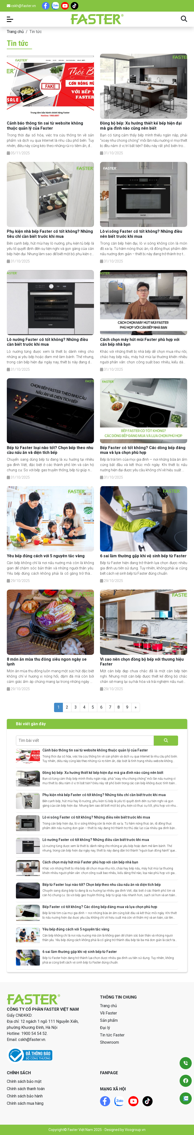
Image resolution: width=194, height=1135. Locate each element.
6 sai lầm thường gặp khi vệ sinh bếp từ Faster (143, 556)
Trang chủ (15, 31)
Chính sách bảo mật (24, 1081)
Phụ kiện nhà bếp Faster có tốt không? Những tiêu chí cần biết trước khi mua (50, 234)
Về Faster (108, 1013)
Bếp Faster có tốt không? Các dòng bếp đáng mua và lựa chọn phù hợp (142, 450)
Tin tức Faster (112, 1035)
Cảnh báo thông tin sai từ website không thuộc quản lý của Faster (45, 125)
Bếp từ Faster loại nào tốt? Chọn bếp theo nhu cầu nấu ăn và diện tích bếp (50, 450)
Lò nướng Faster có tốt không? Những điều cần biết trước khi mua (47, 342)
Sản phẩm (109, 1020)
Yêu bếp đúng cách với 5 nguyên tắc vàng (46, 556)
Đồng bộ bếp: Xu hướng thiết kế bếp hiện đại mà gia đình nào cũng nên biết (141, 125)
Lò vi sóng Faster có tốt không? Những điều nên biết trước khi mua (141, 234)
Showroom (109, 1042)
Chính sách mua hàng (25, 1103)
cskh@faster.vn (21, 6)
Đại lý (105, 1027)
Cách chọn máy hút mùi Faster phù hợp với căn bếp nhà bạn (90, 862)
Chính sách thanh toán (26, 1088)
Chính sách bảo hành (25, 1096)
